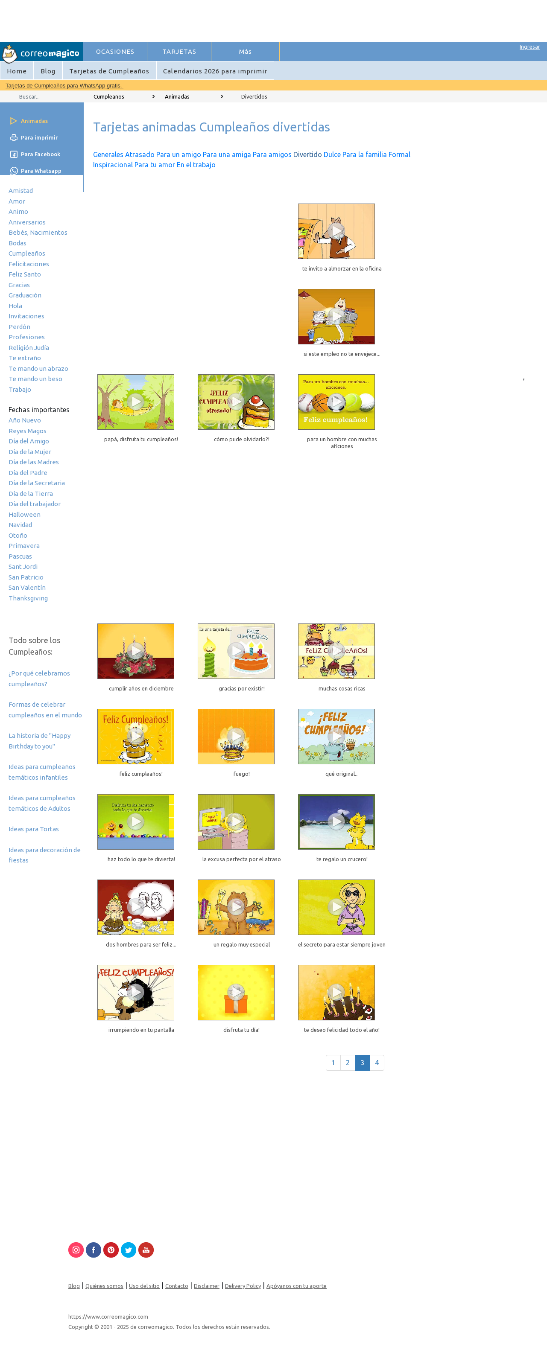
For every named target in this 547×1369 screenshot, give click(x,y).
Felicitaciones (29, 264)
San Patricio (26, 577)
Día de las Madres (34, 462)
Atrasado (140, 154)
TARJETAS (179, 51)
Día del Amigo (29, 441)
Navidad (20, 524)
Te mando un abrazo (38, 368)
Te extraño (25, 357)
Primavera (24, 545)
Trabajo (20, 389)
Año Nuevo (25, 420)
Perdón (19, 326)
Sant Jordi (23, 566)
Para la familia (364, 154)
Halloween (25, 514)
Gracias (19, 284)
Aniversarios (27, 222)
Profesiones (27, 337)
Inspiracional (113, 165)
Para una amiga (227, 154)
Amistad (21, 190)
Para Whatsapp (41, 171)
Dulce (332, 154)
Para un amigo (178, 154)
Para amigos (272, 154)
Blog (48, 71)
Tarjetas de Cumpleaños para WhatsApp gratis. (64, 85)
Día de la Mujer (30, 451)
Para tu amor (155, 165)
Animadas (177, 96)
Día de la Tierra (31, 493)
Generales (108, 154)
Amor (17, 201)
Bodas (17, 243)
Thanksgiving (28, 598)
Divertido (307, 154)
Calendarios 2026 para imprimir (215, 71)
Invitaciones (26, 316)
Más (245, 51)
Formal (399, 154)
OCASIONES (115, 51)
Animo (18, 211)
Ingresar (530, 47)
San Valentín (27, 587)
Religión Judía (29, 347)
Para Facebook (40, 154)
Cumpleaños (27, 253)
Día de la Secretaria (37, 482)
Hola (15, 305)
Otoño (18, 535)
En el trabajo (196, 165)
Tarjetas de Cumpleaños (109, 71)
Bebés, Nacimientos (38, 232)
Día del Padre (28, 472)
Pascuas (20, 556)
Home (17, 71)
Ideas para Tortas (34, 829)
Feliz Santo (25, 274)
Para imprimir (39, 137)
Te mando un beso (35, 378)
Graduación (25, 295)
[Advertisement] (239, 19)
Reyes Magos (28, 430)
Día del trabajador (35, 503)
